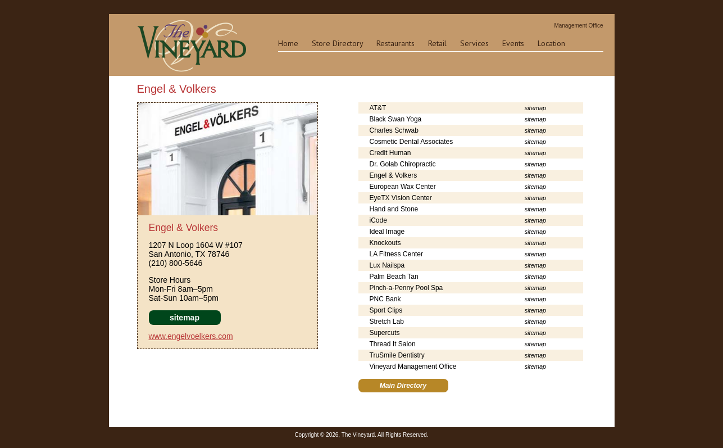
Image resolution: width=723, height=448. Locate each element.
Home (288, 43)
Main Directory (403, 386)
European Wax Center (403, 187)
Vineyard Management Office (413, 366)
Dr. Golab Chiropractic (403, 164)
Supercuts (385, 333)
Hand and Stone (394, 209)
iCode (378, 220)
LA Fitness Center (396, 254)
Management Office (578, 25)
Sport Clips (386, 310)
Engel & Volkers (393, 175)
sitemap (184, 317)
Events (513, 43)
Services (474, 43)
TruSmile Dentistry (397, 355)
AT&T (378, 108)
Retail (437, 43)
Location (551, 43)
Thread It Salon (393, 344)
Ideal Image (387, 232)
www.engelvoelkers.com (191, 336)
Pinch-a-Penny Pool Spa (406, 288)
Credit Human (390, 153)
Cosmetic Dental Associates (411, 142)
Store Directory (337, 43)
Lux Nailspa (387, 265)
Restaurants (395, 43)
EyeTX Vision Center (401, 198)
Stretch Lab (387, 321)
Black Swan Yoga (396, 119)
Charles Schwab (394, 130)
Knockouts (385, 243)
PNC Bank (385, 299)
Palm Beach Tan (394, 276)
